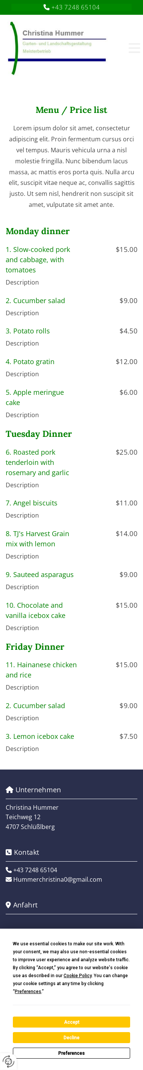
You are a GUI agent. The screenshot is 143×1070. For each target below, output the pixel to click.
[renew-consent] (8, 1061)
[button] (128, 48)
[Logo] (63, 47)
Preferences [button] (28, 991)
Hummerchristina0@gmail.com (57, 879)
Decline (71, 1037)
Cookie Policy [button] (78, 975)
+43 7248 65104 (75, 7)
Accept (71, 1022)
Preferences (71, 1053)
